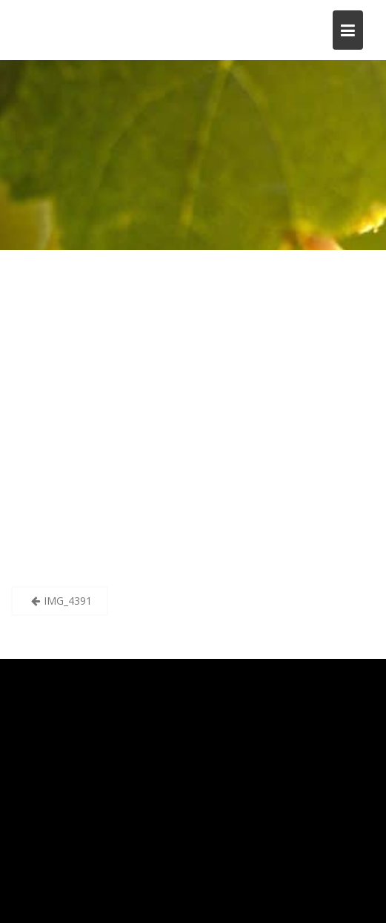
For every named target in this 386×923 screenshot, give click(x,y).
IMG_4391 (68, 601)
